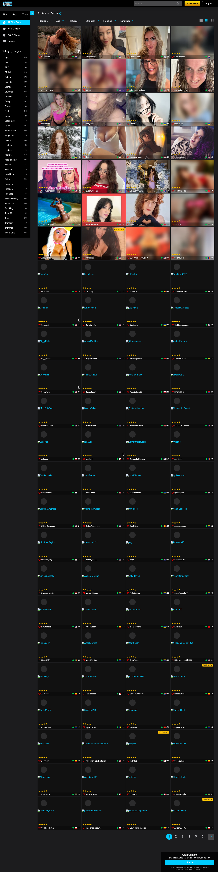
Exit (202, 869)
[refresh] (60, 13)
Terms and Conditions (192, 869)
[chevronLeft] (32, 13)
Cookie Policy (197, 868)
